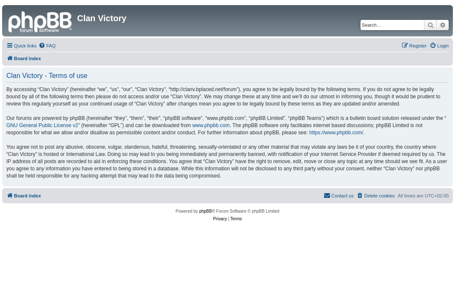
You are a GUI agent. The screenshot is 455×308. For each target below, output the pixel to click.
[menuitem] (47, 46)
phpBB (205, 211)
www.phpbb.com (211, 125)
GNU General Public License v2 (42, 125)
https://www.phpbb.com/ (336, 133)
